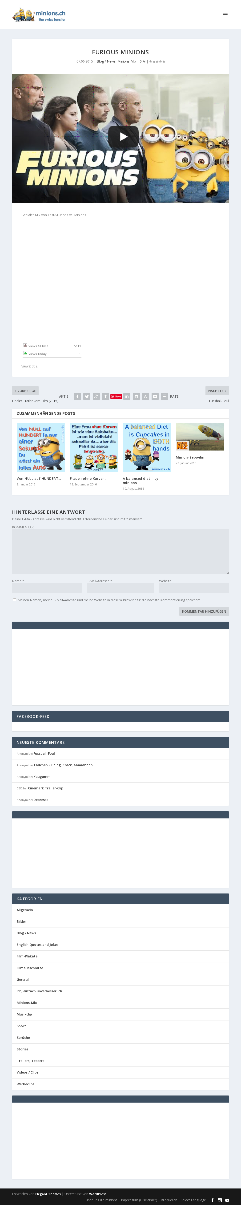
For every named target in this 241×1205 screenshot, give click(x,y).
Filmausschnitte (30, 968)
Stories (22, 1049)
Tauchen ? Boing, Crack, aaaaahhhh (63, 765)
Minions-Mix (126, 61)
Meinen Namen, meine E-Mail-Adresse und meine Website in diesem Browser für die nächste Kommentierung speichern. (109, 600)
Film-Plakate (27, 956)
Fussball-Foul (44, 753)
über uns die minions (101, 1200)
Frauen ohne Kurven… (89, 478)
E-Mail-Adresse (99, 581)
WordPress (97, 1194)
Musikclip (24, 1014)
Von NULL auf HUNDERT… (39, 478)
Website (165, 581)
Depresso (40, 799)
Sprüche (23, 1037)
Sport (21, 1026)
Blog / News (106, 61)
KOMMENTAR (23, 527)
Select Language (193, 1200)
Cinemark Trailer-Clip (45, 788)
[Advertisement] (56, 666)
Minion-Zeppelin (190, 457)
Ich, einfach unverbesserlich (39, 991)
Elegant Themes (48, 1194)
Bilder (21, 921)
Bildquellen (169, 1200)
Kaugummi (42, 776)
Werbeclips (25, 1084)
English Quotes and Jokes (37, 944)
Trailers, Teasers (30, 1060)
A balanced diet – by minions (141, 480)
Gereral (23, 979)
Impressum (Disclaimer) (139, 1200)
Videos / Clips (27, 1072)
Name (18, 581)
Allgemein (25, 910)
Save (118, 396)
